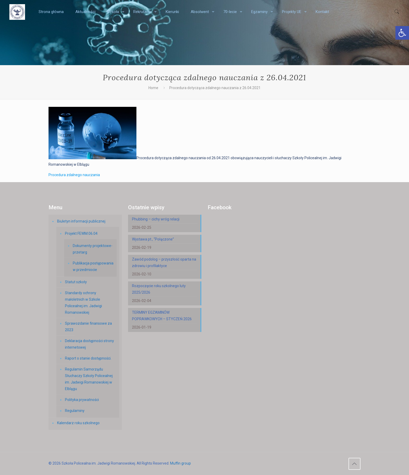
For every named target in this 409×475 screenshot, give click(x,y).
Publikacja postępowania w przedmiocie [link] (93, 266)
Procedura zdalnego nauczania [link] (74, 175)
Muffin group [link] (180, 463)
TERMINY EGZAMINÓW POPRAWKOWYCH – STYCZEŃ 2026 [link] (162, 315)
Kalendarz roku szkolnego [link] (78, 423)
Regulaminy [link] (75, 411)
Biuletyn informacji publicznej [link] (81, 221)
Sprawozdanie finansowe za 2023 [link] (88, 326)
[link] (402, 33)
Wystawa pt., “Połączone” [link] (153, 239)
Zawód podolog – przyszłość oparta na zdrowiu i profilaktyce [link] (164, 262)
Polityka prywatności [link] (82, 400)
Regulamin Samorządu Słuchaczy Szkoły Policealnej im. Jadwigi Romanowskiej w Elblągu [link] (89, 379)
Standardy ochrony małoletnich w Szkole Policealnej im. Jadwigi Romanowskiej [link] (83, 302)
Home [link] (153, 88)
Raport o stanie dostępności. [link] (88, 358)
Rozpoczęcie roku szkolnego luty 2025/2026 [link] (159, 289)
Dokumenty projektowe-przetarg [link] (92, 249)
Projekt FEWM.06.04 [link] (81, 233)
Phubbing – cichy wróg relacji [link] (155, 219)
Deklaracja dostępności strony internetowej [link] (89, 344)
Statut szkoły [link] (76, 282)
